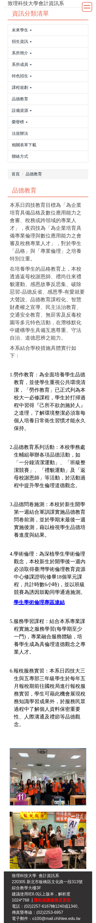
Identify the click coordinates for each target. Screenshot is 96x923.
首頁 (16, 174)
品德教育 (34, 174)
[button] (48, 30)
